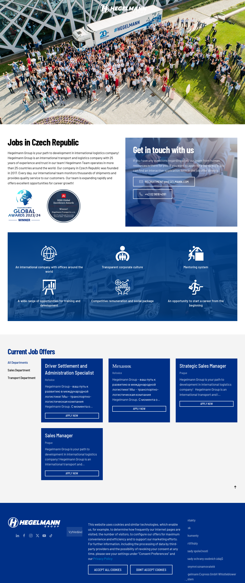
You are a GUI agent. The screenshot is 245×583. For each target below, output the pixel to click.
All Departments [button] (18, 362)
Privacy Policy (103, 558)
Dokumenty (191, 535)
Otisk (187, 528)
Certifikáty (191, 543)
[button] (235, 6)
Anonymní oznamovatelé (199, 566)
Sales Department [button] (19, 370)
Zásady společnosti (196, 551)
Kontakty (189, 520)
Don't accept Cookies (151, 570)
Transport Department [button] (21, 378)
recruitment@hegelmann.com (164, 182)
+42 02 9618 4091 (152, 194)
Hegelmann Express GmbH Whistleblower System (210, 576)
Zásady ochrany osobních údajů (203, 558)
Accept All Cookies (108, 570)
